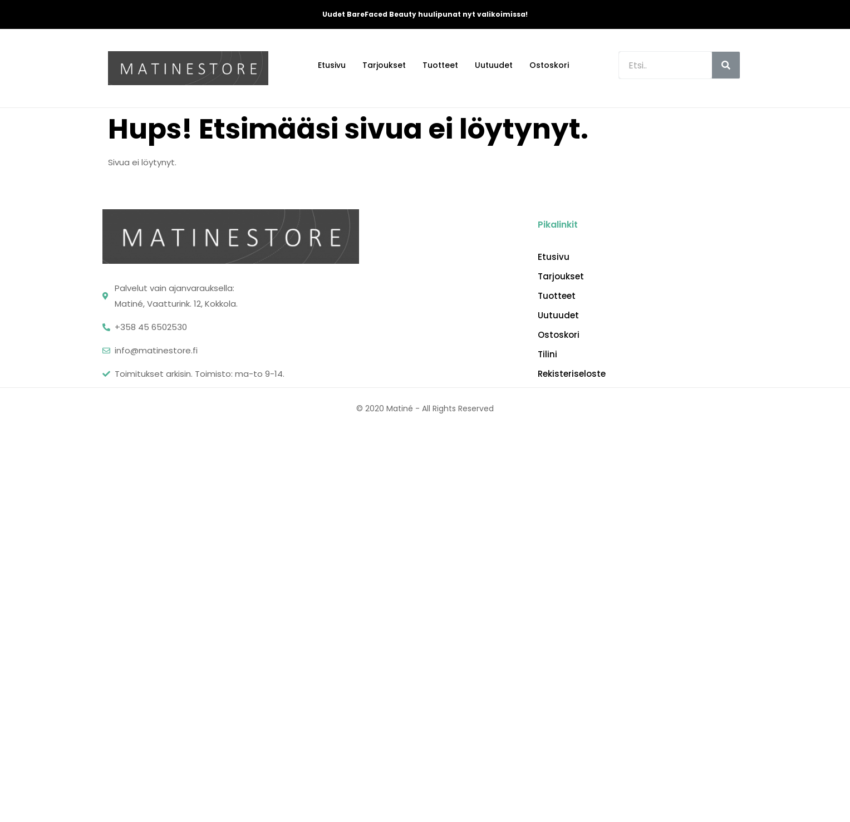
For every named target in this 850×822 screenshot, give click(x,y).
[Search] (726, 65)
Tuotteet (440, 65)
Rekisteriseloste (572, 374)
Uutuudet (494, 65)
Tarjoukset (384, 65)
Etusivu (332, 65)
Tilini (547, 354)
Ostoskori (549, 65)
